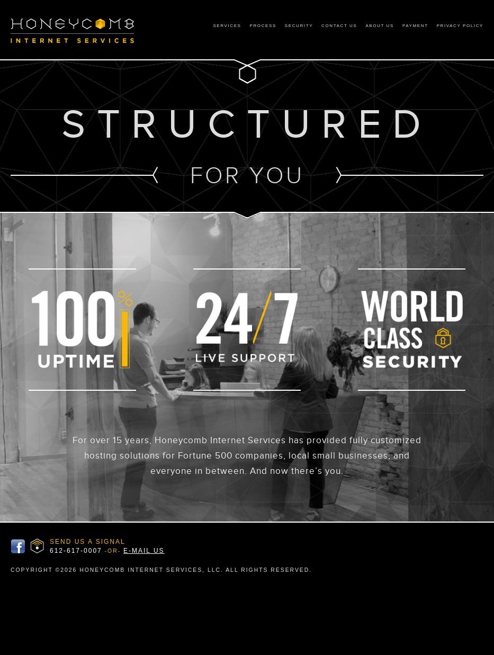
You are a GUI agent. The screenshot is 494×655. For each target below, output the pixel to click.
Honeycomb (82, 31)
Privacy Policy (460, 25)
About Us (379, 25)
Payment (415, 25)
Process (263, 25)
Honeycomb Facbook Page (18, 546)
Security (299, 25)
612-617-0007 (76, 550)
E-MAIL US (144, 550)
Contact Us (339, 25)
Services (227, 25)
